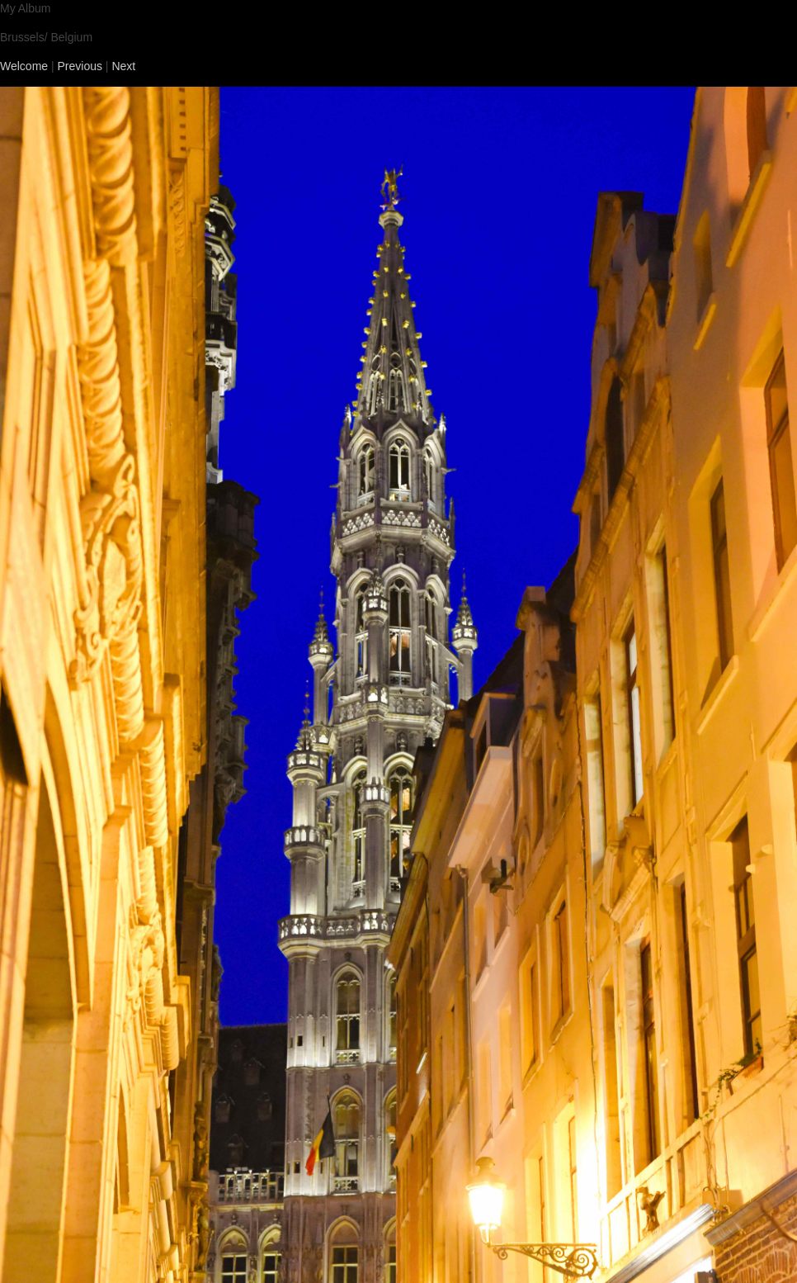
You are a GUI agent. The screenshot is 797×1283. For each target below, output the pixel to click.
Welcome (24, 66)
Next (123, 66)
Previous (80, 66)
